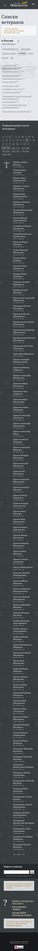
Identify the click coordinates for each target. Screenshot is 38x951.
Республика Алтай (10, 86)
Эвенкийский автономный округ (16, 111)
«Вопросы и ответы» (14, 925)
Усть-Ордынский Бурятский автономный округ (14, 106)
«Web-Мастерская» (16, 943)
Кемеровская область (11, 71)
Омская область (9, 82)
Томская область (9, 102)
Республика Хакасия (11, 92)
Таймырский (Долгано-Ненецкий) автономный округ (17, 97)
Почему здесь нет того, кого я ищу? (23, 902)
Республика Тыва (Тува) (12, 89)
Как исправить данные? (19, 907)
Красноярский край (10, 75)
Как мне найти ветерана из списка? (22, 913)
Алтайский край (9, 65)
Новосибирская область (12, 79)
